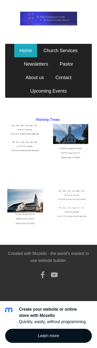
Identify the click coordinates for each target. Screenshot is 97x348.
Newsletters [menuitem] (36, 64)
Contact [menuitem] (63, 77)
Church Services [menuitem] (60, 50)
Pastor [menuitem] (66, 64)
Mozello (40, 253)
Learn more (48, 335)
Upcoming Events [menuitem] (48, 91)
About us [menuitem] (35, 77)
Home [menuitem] (25, 50)
